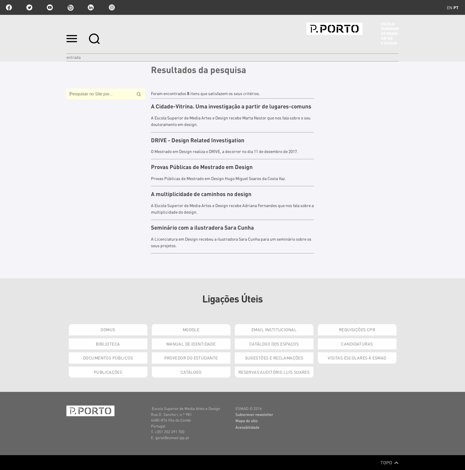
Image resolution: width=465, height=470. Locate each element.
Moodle (191, 329)
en (449, 7)
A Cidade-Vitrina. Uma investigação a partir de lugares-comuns (231, 106)
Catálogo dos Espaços (274, 343)
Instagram (111, 7)
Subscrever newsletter (254, 414)
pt (455, 7)
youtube (50, 7)
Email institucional (274, 329)
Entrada (73, 57)
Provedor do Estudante (191, 357)
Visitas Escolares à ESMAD (357, 357)
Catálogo (191, 372)
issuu (70, 7)
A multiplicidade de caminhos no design (201, 194)
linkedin (91, 7)
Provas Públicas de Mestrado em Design (202, 167)
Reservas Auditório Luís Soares (274, 372)
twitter (29, 7)
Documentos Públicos (108, 357)
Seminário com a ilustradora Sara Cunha (202, 227)
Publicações (108, 372)
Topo (389, 463)
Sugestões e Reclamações (274, 357)
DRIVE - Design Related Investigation (197, 140)
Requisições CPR (357, 329)
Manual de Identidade (191, 343)
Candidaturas (357, 343)
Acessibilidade (247, 427)
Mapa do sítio (246, 420)
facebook (9, 7)
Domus (108, 329)
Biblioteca (108, 343)
